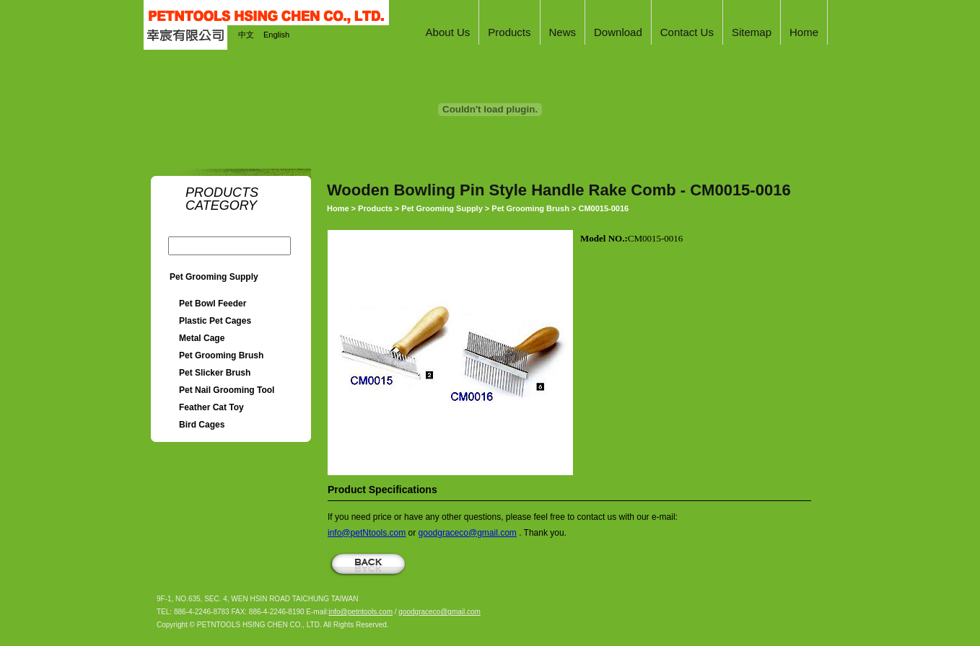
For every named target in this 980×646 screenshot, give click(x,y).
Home (338, 208)
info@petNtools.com (367, 533)
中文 (246, 34)
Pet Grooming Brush (530, 208)
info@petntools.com (360, 612)
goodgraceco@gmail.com (468, 533)
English (276, 34)
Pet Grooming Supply (214, 277)
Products (375, 208)
